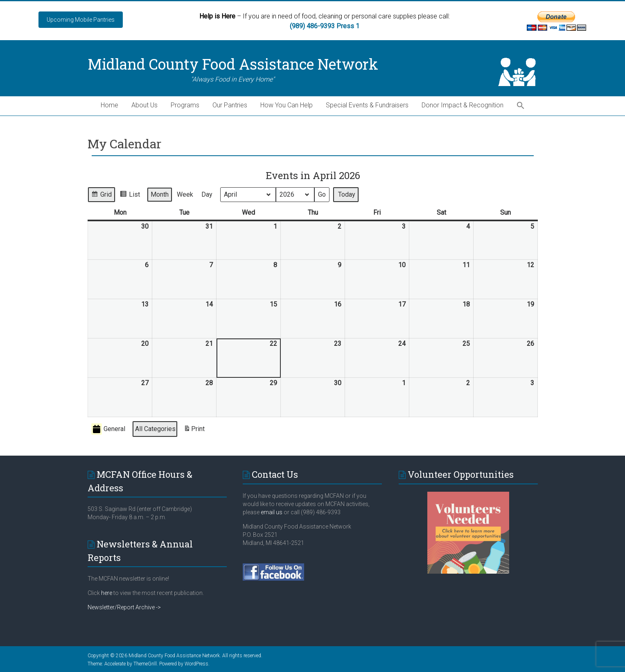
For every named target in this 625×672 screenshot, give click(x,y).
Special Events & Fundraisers (367, 105)
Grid (101, 195)
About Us (144, 105)
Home (109, 105)
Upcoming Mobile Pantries (81, 19)
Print (194, 430)
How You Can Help (286, 105)
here (106, 593)
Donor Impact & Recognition (462, 105)
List (130, 195)
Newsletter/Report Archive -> (124, 607)
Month (160, 194)
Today (346, 194)
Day (206, 194)
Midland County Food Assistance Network (233, 64)
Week (185, 194)
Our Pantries (229, 105)
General (108, 429)
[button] (520, 106)
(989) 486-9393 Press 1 (324, 26)
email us (270, 512)
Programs (185, 105)
